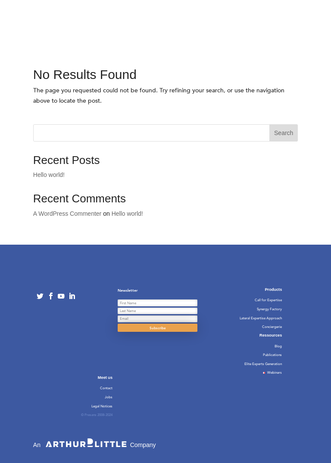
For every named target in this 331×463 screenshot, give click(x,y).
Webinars (271, 372)
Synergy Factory (269, 309)
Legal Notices (101, 406)
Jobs (108, 397)
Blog (278, 346)
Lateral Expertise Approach (261, 318)
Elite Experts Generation (263, 364)
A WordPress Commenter (67, 213)
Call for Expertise (268, 300)
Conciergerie (272, 326)
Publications (272, 355)
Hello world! (49, 174)
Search (283, 132)
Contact (106, 388)
